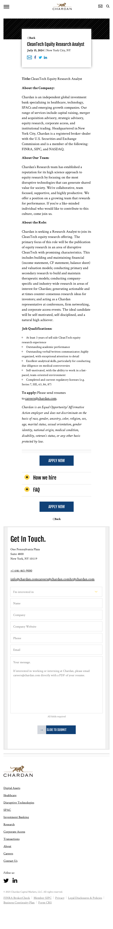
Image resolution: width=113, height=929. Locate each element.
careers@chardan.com (40, 398)
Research (9, 824)
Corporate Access (14, 832)
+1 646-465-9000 (21, 570)
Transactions (11, 839)
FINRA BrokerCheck (16, 898)
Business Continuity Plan (19, 902)
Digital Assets (11, 788)
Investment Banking (16, 817)
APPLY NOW (56, 460)
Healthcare (10, 795)
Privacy (59, 898)
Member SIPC (43, 898)
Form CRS (45, 902)
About (7, 846)
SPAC (7, 810)
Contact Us (10, 861)
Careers (8, 853)
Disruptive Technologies (18, 802)
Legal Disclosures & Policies (85, 898)
